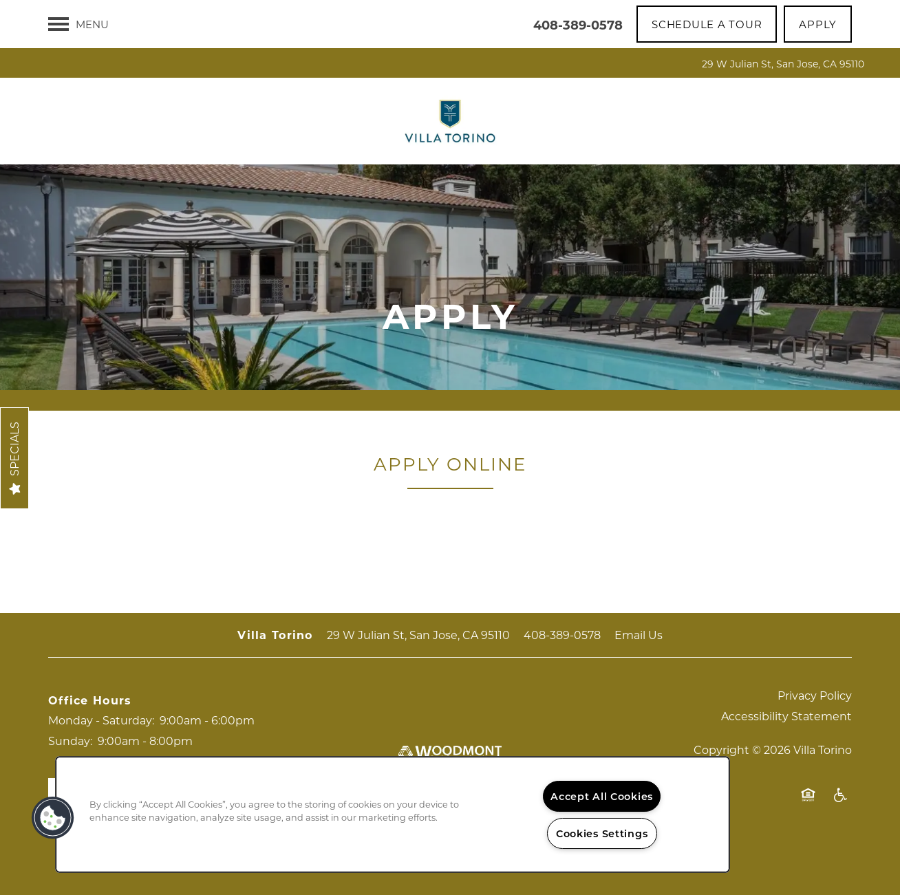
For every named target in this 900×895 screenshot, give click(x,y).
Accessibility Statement (786, 716)
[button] (706, 24)
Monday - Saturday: (101, 720)
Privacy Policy (815, 695)
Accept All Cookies (601, 796)
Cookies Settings (602, 833)
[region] (392, 814)
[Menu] (78, 24)
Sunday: (70, 740)
